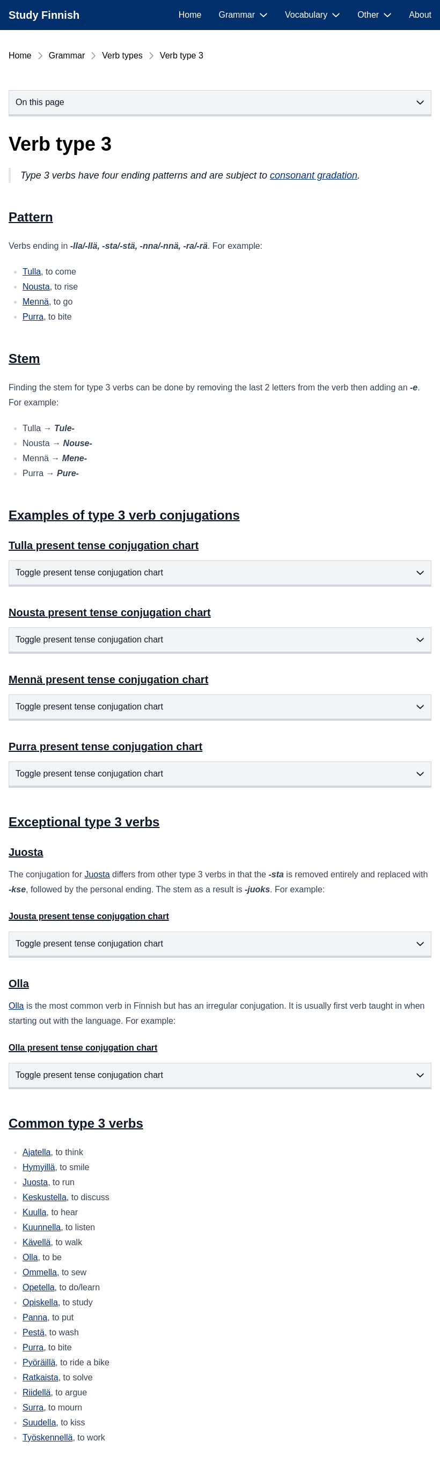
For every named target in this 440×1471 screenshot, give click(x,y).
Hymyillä (39, 1167)
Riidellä (36, 1392)
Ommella (40, 1272)
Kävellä (36, 1242)
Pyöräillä (39, 1362)
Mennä (36, 301)
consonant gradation (313, 175)
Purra (33, 316)
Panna (35, 1317)
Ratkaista (40, 1377)
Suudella (39, 1422)
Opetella (39, 1287)
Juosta (96, 874)
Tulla (32, 271)
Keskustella (45, 1197)
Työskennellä (47, 1437)
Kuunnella (42, 1227)
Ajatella (36, 1152)
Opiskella (40, 1302)
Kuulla (34, 1212)
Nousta (36, 286)
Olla (16, 1005)
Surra (33, 1407)
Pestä (34, 1332)
